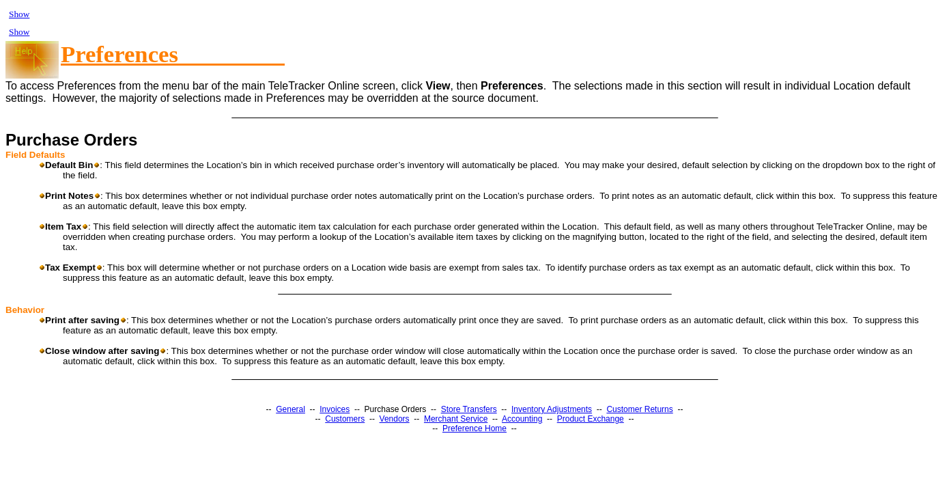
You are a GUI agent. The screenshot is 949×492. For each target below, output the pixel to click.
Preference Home (474, 428)
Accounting (522, 419)
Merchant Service (455, 419)
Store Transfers (469, 409)
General (290, 409)
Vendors (395, 419)
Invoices (335, 409)
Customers (345, 419)
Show (19, 14)
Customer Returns (639, 409)
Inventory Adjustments (551, 409)
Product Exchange (590, 419)
